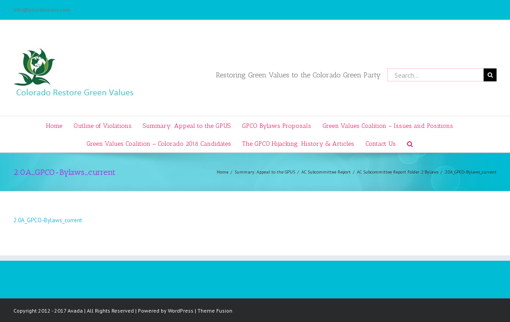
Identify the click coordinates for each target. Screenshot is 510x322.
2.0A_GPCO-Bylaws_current (47, 220)
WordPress (180, 310)
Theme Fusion (214, 310)
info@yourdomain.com (41, 9)
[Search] (429, 143)
